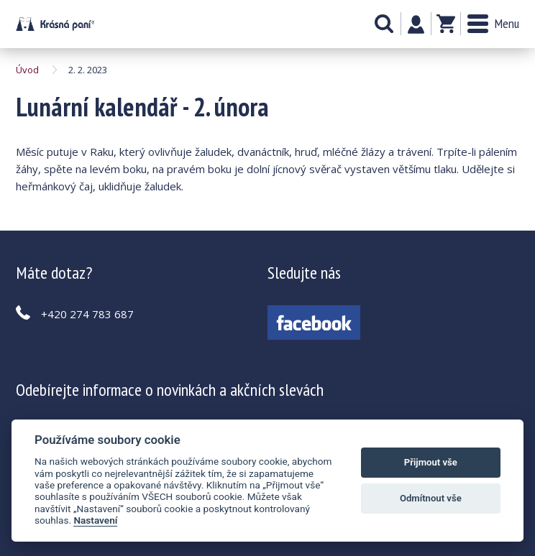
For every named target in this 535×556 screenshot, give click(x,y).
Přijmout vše (430, 462)
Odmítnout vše (431, 498)
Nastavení (95, 520)
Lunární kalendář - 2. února (55, 24)
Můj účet (416, 24)
